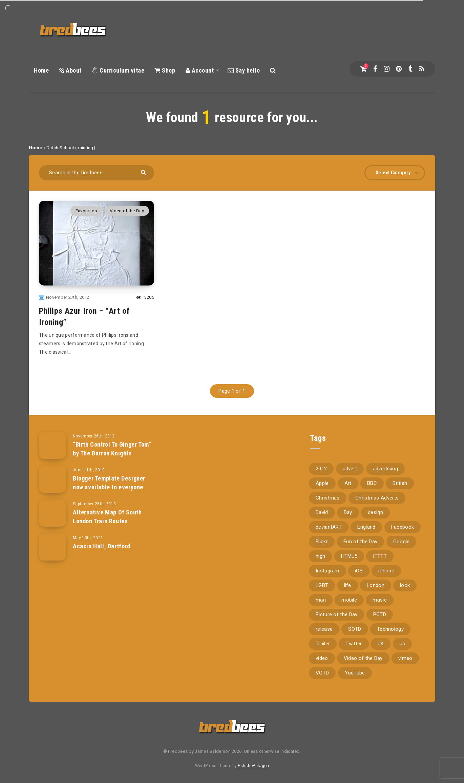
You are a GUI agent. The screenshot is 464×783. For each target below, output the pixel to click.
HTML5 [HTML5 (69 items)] (349, 556)
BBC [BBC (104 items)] (372, 483)
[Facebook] (375, 69)
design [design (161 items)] (375, 512)
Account (200, 70)
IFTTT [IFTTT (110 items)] (380, 556)
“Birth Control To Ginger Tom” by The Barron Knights (112, 449)
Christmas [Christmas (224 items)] (328, 498)
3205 (145, 297)
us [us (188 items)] (402, 644)
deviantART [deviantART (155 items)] (329, 527)
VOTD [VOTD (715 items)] (322, 673)
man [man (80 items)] (321, 600)
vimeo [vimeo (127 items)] (405, 658)
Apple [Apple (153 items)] (322, 483)
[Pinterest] (399, 69)
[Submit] (144, 171)
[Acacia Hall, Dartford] (52, 547)
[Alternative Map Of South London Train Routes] (52, 513)
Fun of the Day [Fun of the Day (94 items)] (360, 542)
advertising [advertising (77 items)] (385, 469)
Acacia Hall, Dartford (101, 546)
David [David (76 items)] (322, 512)
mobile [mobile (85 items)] (349, 600)
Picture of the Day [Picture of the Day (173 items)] (336, 614)
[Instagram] (386, 69)
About (70, 70)
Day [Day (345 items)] (348, 512)
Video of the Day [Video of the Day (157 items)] (363, 658)
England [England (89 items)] (366, 527)
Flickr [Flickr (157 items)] (322, 542)
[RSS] (421, 69)
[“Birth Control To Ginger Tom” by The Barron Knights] (52, 445)
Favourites (86, 210)
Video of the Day (127, 210)
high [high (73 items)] (320, 556)
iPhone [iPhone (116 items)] (386, 571)
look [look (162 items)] (405, 585)
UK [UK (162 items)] (381, 644)
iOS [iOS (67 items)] (359, 571)
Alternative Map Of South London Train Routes (107, 517)
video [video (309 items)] (322, 658)
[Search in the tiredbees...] (96, 172)
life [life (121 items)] (347, 585)
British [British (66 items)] (400, 483)
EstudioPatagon (253, 765)
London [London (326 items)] (375, 585)
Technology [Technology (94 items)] (390, 629)
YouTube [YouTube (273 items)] (355, 673)
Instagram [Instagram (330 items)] (327, 571)
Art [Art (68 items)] (348, 483)
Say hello (244, 70)
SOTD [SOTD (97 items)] (354, 629)
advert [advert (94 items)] (350, 469)
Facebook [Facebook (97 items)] (402, 527)
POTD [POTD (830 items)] (379, 614)
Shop (164, 70)
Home (41, 70)
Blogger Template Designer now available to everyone (109, 483)
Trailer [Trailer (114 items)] (323, 644)
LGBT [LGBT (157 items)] (322, 585)
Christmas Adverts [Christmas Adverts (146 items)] (377, 498)
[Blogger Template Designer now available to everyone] (52, 479)
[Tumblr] (410, 69)
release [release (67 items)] (324, 629)
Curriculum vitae (118, 70)
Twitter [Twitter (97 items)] (353, 644)
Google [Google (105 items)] (401, 542)
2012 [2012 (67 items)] (321, 469)
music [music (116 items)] (380, 600)
